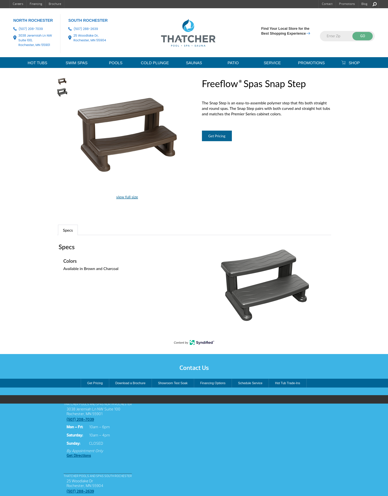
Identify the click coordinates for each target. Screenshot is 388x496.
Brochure (55, 4)
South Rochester (88, 20)
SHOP (350, 62)
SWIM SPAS (77, 63)
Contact (327, 4)
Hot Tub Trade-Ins (287, 383)
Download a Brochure (130, 383)
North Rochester (33, 20)
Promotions (347, 4)
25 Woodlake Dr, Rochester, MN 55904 (89, 37)
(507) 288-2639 (86, 29)
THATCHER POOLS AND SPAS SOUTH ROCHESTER (98, 476)
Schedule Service (250, 383)
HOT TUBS (37, 63)
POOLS (115, 63)
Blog (364, 4)
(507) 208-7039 (31, 29)
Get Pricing (216, 136)
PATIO (233, 63)
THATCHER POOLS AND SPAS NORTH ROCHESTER (98, 404)
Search (375, 4)
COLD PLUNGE (155, 63)
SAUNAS (194, 63)
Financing (36, 4)
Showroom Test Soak (173, 383)
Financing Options (212, 383)
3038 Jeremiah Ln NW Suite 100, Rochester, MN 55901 (35, 40)
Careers (18, 4)
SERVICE (272, 63)
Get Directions (79, 455)
